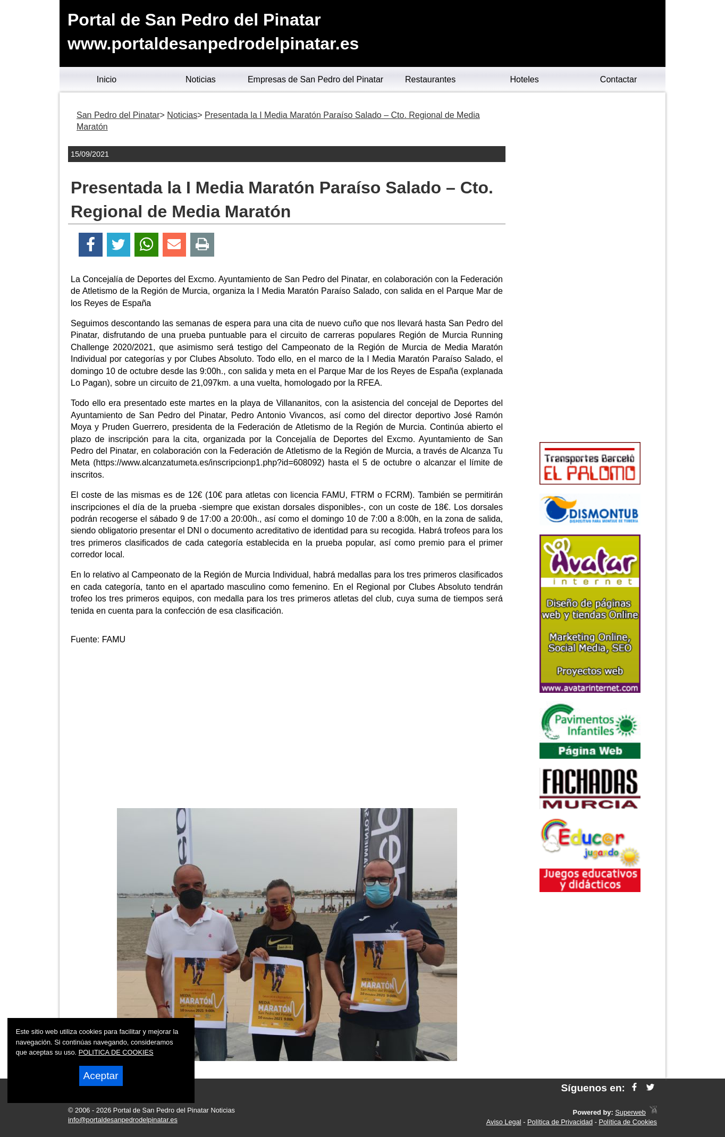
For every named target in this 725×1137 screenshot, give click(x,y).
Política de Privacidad (560, 1122)
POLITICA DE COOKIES (116, 1052)
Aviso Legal (503, 1122)
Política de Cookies (627, 1122)
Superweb (630, 1112)
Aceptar (101, 1075)
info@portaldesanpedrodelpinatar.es (123, 1120)
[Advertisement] (287, 728)
